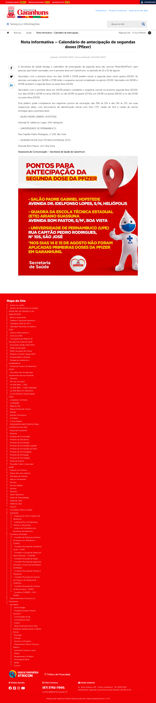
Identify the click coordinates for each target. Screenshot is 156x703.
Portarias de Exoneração (19, 443)
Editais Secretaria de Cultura (21, 351)
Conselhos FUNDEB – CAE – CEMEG (25, 593)
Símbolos (13, 492)
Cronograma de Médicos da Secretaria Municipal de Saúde (21, 340)
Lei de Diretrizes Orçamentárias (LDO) (22, 395)
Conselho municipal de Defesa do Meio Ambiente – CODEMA (27, 554)
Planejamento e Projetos (24, 656)
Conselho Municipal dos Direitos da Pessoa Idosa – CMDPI (26, 587)
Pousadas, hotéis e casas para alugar (21, 465)
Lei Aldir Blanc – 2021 (18, 385)
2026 (67, 699)
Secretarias (14, 605)
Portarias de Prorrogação (20, 458)
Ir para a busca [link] (16, 2)
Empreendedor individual (20, 357)
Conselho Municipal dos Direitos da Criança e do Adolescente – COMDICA (26, 580)
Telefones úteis (16, 504)
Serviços (13, 482)
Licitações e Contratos (19, 400)
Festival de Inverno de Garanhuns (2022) (23, 367)
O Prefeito (14, 418)
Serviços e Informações (25, 24)
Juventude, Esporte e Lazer (25, 650)
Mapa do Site (124, 32)
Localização (14, 403)
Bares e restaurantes (18, 317)
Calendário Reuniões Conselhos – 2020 (23, 328)
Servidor (13, 488)
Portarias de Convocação (20, 437)
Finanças (17, 638)
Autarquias (14, 513)
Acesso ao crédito (17, 305)
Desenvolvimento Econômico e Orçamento (22, 599)
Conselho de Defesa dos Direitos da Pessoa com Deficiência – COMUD (26, 540)
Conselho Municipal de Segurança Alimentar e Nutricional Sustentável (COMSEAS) (27, 565)
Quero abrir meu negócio (20, 473)
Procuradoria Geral (21, 659)
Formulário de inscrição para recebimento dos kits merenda (21, 373)
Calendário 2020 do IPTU (20, 324)
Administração (19, 608)
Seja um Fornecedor (18, 479)
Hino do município (17, 382)
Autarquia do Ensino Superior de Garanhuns (26, 517)
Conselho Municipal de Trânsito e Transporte (27, 572)
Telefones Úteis (16, 501)
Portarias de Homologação (20, 452)
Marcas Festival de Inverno (20, 409)
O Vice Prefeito (139, 32)
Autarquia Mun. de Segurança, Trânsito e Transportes (25, 523)
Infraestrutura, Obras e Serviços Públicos (26, 645)
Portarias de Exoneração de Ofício (23, 449)
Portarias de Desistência (19, 440)
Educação (18, 635)
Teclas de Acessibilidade (19, 498)
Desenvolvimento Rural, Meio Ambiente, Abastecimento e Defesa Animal (27, 629)
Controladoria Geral (22, 620)
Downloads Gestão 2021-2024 (22, 345)
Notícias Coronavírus (18, 415)
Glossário (13, 378)
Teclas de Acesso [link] (39, 2)
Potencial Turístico (17, 461)
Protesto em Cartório (18, 470)
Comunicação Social (22, 617)
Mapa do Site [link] (61, 2)
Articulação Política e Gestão (21, 510)
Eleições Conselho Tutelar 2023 (22, 354)
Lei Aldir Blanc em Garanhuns (21, 391)
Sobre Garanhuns (17, 495)
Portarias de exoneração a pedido (23, 446)
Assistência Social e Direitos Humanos (24, 612)
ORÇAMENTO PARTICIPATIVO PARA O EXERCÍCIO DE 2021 (24, 425)
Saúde (29, 33)
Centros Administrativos (19, 333)
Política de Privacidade (57, 674)
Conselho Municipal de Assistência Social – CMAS (27, 548)
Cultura (17, 623)
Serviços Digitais (16, 485)
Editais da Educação (18, 348)
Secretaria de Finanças (18, 476)
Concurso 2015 (16, 336)
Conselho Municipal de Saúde (26, 559)
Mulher (17, 653)
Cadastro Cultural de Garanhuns (22, 320)
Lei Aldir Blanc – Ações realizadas (23, 388)
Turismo (13, 507)
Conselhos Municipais (18, 534)
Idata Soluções (92, 699)
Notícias (17, 33)
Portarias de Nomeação (19, 455)
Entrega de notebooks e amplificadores (19, 361)
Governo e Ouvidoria (22, 641)
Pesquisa (13, 433)
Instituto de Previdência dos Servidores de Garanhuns (24, 529)
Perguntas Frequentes (18, 430)
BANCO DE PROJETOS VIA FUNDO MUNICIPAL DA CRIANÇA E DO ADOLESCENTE (23, 311)
